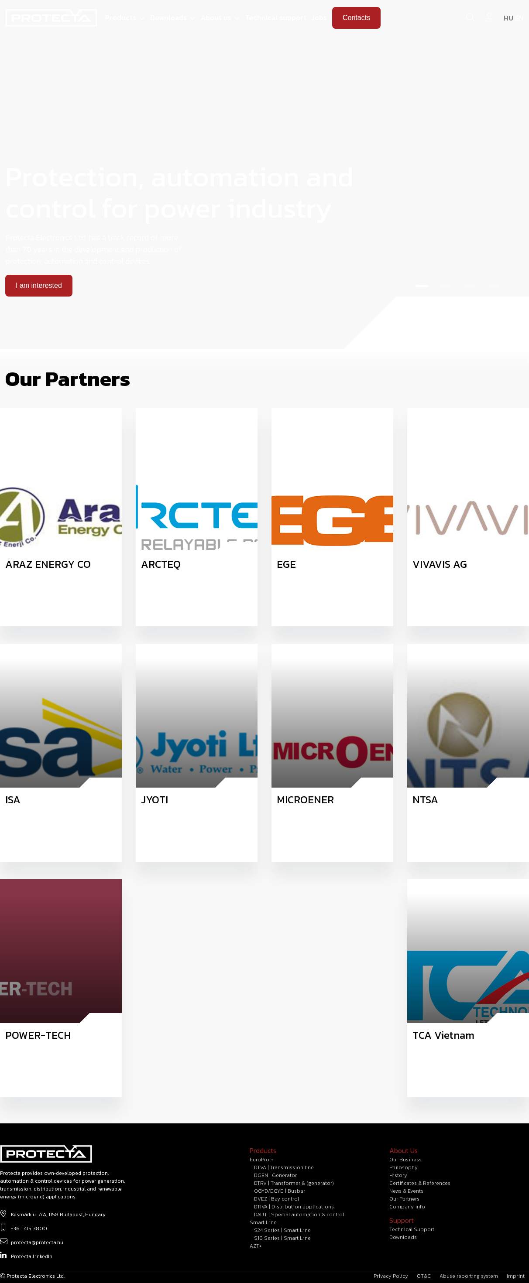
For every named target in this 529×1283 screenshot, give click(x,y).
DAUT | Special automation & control (299, 1214)
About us (216, 17)
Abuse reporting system (469, 1276)
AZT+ (255, 1246)
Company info (407, 1207)
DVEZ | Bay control (276, 1199)
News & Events (406, 1191)
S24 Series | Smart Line (282, 1230)
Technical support (275, 17)
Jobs (319, 17)
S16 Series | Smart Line (282, 1238)
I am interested (39, 285)
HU (508, 18)
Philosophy (403, 1167)
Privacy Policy (391, 1276)
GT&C (424, 1276)
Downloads (168, 17)
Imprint (516, 1276)
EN (519, 18)
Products (120, 17)
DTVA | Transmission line (284, 1167)
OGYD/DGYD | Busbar (279, 1191)
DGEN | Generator (275, 1175)
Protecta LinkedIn (26, 1255)
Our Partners (404, 1199)
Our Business (405, 1160)
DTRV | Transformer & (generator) (294, 1183)
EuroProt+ (261, 1160)
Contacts (356, 17)
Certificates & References (419, 1183)
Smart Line (263, 1222)
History (398, 1175)
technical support (411, 1229)
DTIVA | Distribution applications (294, 1207)
